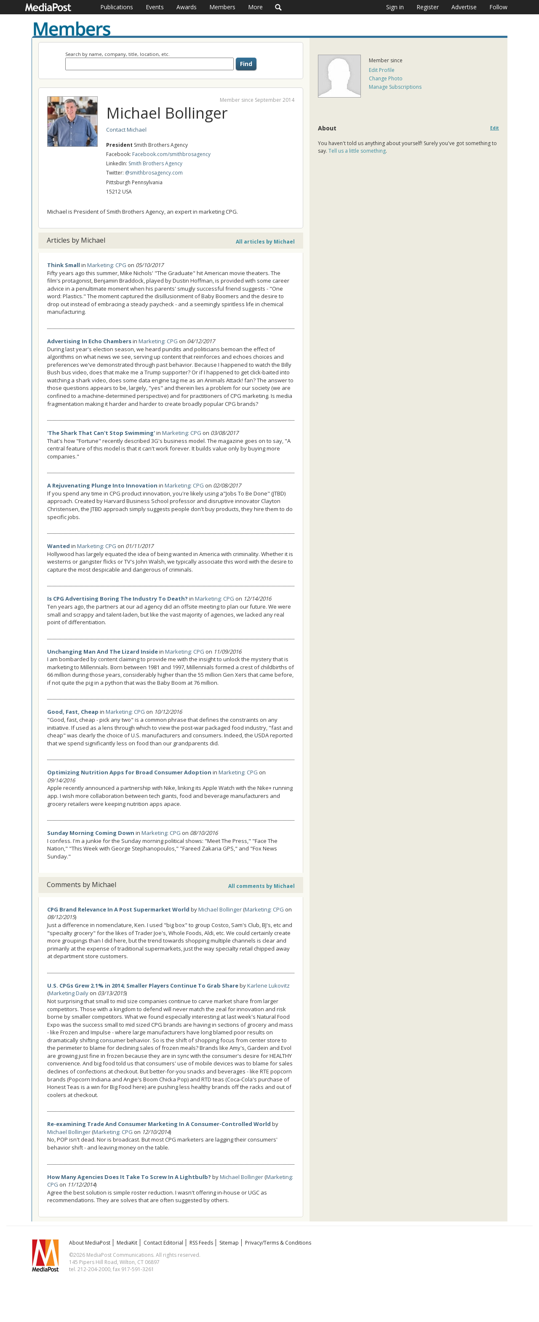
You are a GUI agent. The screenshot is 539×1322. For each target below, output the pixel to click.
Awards (186, 7)
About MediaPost (89, 1242)
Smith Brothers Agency (155, 163)
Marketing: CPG (106, 265)
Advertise (464, 7)
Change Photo (386, 78)
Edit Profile (382, 70)
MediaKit (127, 1242)
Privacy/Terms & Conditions (278, 1242)
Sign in (395, 7)
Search (278, 7)
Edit (494, 128)
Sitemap (229, 1242)
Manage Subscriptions (395, 86)
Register (427, 7)
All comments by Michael (261, 886)
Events (155, 7)
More (255, 7)
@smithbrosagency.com (154, 172)
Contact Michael (126, 129)
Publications (116, 7)
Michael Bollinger (220, 909)
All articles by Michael (265, 241)
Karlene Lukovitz (268, 985)
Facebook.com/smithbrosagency (171, 154)
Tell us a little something (357, 150)
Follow (498, 7)
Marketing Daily (68, 993)
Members (222, 7)
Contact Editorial (163, 1242)
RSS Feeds (201, 1242)
